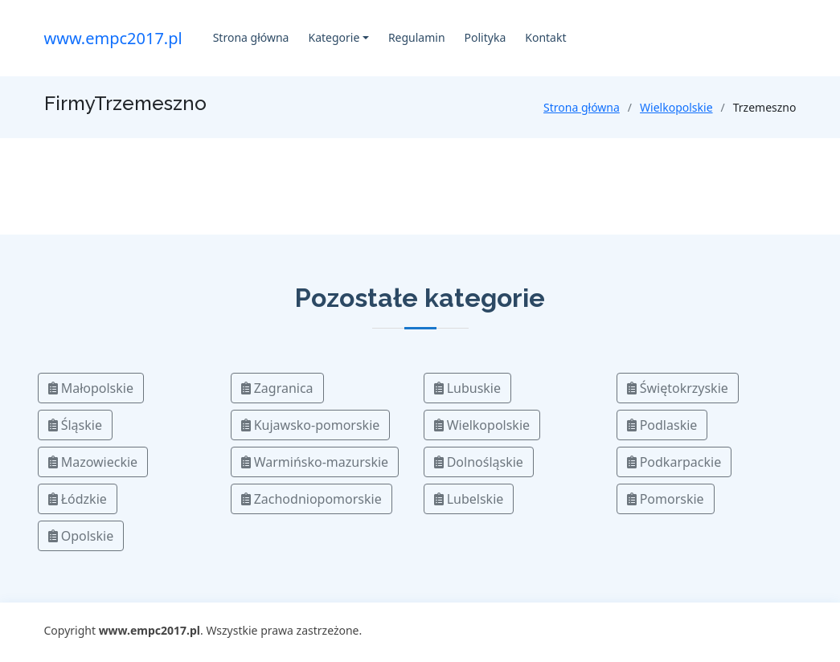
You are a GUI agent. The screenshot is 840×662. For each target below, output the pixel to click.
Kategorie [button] (333, 37)
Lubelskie (469, 499)
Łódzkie (77, 499)
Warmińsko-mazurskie (315, 462)
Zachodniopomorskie (311, 499)
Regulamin (416, 37)
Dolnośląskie (478, 462)
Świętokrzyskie (677, 388)
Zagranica (277, 388)
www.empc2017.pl (113, 38)
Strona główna (251, 37)
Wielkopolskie (676, 107)
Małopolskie (90, 388)
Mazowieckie (93, 462)
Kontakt (545, 37)
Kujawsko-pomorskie (310, 425)
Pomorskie (665, 499)
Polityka (485, 37)
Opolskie (81, 536)
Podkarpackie (674, 462)
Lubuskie (468, 388)
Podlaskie (662, 425)
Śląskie (75, 425)
